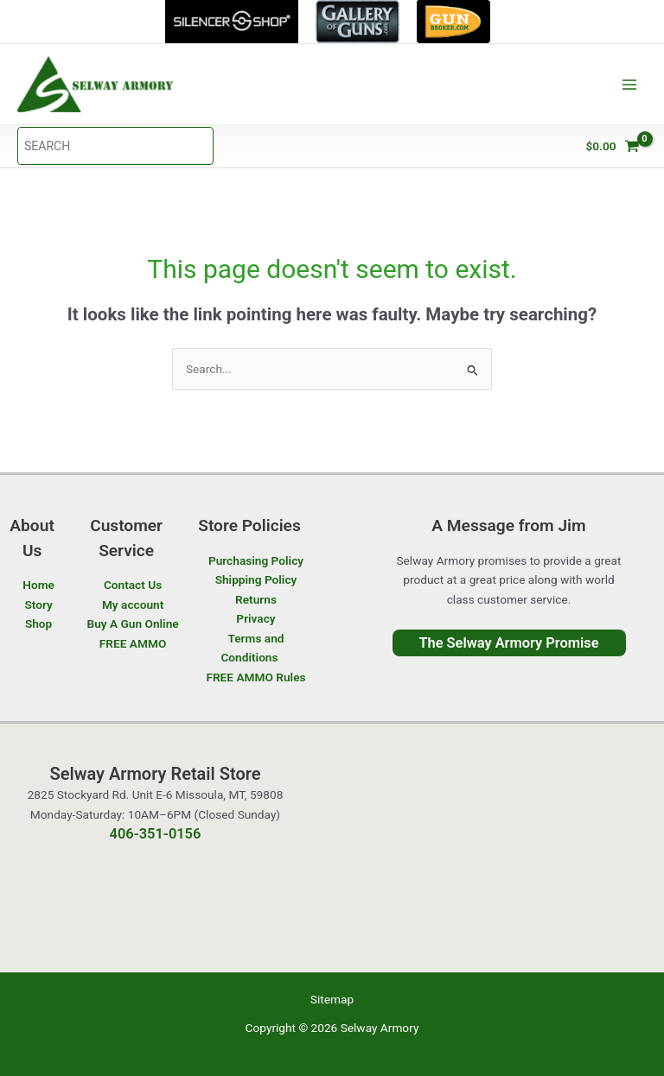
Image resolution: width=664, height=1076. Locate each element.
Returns (256, 599)
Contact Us (133, 585)
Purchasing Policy (255, 560)
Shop (38, 623)
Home (38, 585)
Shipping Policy (256, 579)
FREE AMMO (133, 643)
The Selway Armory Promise (508, 643)
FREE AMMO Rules (255, 677)
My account (132, 604)
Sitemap (332, 999)
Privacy (255, 618)
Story (38, 604)
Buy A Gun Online (132, 623)
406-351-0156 (155, 834)
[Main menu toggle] (630, 84)
